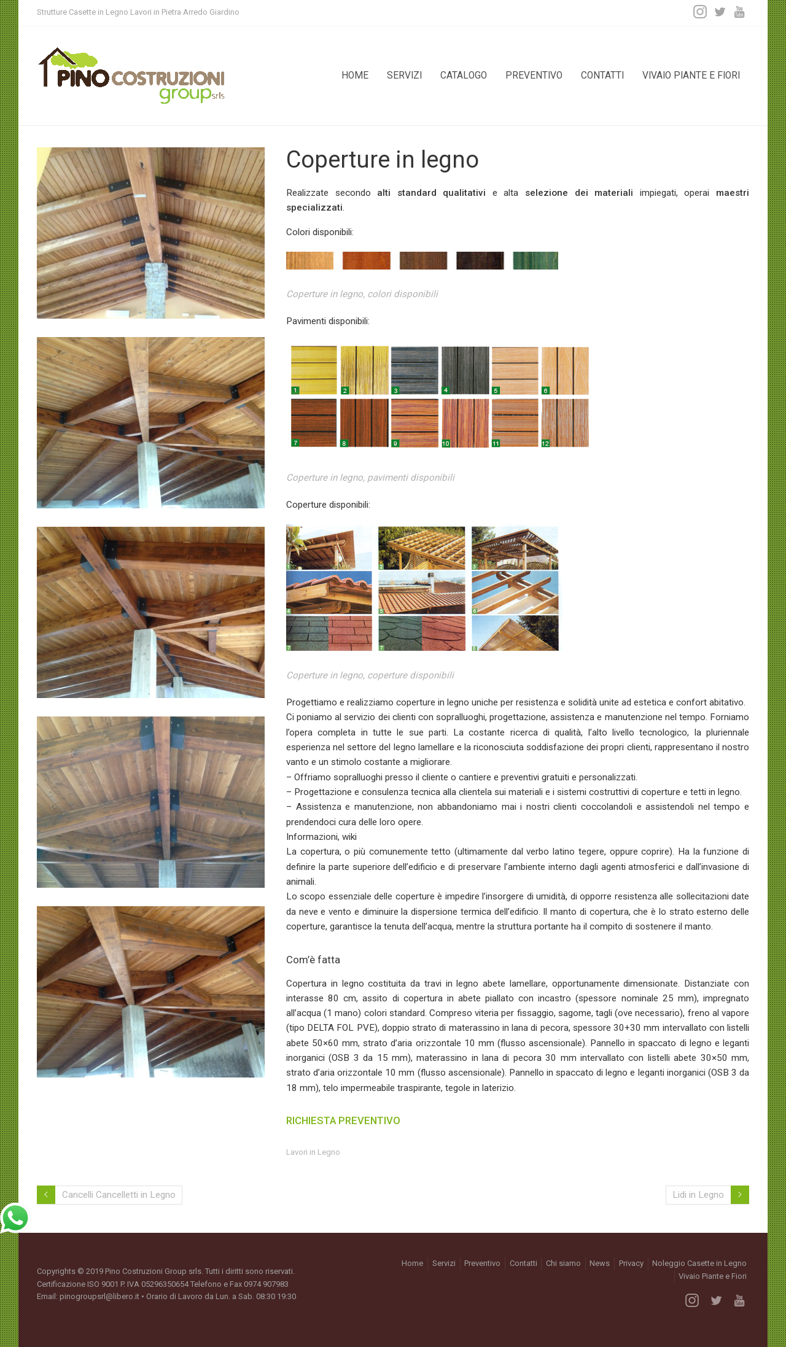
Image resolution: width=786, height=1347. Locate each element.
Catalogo (463, 75)
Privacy (631, 1263)
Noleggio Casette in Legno (699, 1263)
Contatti (602, 75)
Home (354, 75)
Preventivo (533, 75)
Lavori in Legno (313, 1152)
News (600, 1263)
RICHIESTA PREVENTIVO (343, 1120)
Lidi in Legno (698, 1194)
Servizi (404, 75)
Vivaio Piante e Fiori (691, 75)
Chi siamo (563, 1263)
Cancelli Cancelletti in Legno (119, 1194)
